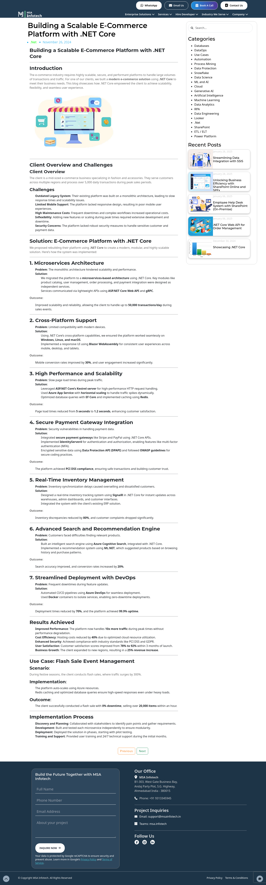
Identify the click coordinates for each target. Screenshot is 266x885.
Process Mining (205, 64)
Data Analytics (204, 104)
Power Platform (205, 136)
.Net (33, 42)
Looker (199, 118)
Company (240, 14)
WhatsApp (149, 5)
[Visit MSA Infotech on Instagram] (145, 842)
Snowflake (201, 73)
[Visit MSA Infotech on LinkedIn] (153, 842)
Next (142, 751)
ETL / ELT (200, 132)
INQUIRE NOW (50, 848)
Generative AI (203, 91)
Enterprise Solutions (139, 14)
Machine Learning (207, 100)
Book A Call (204, 5)
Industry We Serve (215, 14)
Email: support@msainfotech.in (158, 816)
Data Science (203, 77)
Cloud (198, 86)
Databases (201, 46)
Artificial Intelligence (208, 95)
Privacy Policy (88, 859)
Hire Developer (186, 14)
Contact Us (234, 5)
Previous (126, 751)
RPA (197, 109)
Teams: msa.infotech (151, 824)
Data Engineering (206, 113)
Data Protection (205, 68)
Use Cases (201, 55)
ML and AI (201, 82)
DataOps (200, 50)
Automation (202, 59)
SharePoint (202, 127)
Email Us (176, 5)
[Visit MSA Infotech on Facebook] (137, 842)
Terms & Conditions (236, 877)
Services (165, 14)
